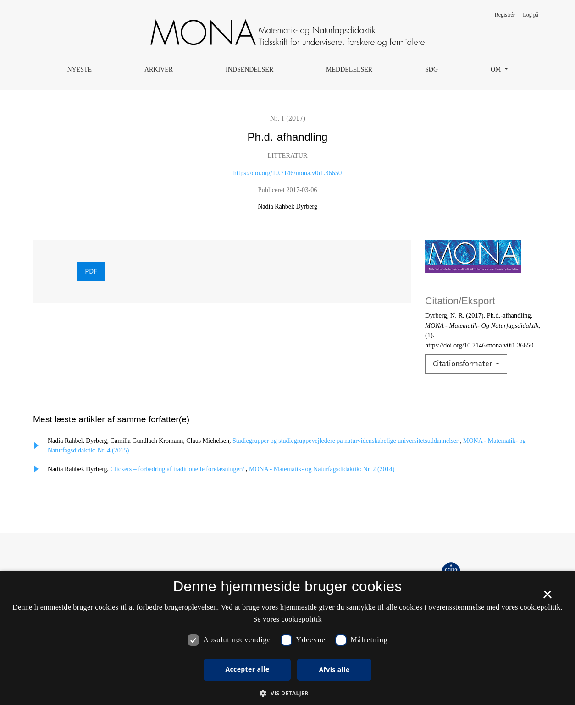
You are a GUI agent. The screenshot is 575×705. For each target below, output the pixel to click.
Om (497, 69)
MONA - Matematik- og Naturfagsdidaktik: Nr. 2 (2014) (321, 469)
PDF (91, 271)
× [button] (547, 597)
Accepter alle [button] (247, 669)
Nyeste (79, 69)
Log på (530, 14)
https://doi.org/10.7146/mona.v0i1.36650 (287, 172)
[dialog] (287, 638)
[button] (287, 693)
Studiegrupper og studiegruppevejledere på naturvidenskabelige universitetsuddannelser (346, 440)
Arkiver (158, 69)
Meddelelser (349, 69)
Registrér (505, 14)
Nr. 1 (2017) (287, 117)
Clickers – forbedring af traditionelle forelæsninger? (178, 469)
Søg (431, 69)
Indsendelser (249, 69)
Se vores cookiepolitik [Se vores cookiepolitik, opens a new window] (287, 619)
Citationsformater (463, 363)
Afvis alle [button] (334, 669)
